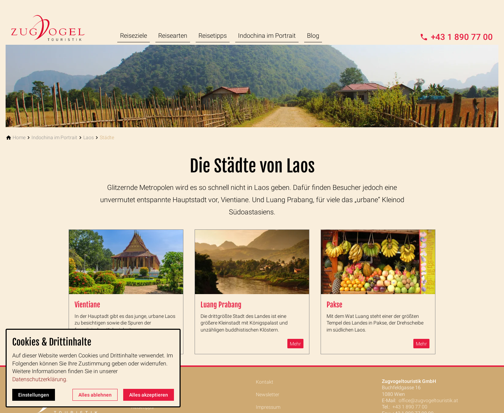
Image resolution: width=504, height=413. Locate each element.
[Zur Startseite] (53, 22)
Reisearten (172, 35)
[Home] (19, 137)
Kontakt (264, 382)
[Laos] (88, 137)
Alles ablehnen (95, 395)
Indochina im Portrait (267, 35)
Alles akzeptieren (148, 395)
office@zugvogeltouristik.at (428, 400)
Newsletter (267, 394)
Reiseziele (133, 35)
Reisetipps (212, 35)
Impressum (268, 407)
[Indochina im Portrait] (54, 137)
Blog (313, 35)
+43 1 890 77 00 (409, 407)
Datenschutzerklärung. (40, 379)
